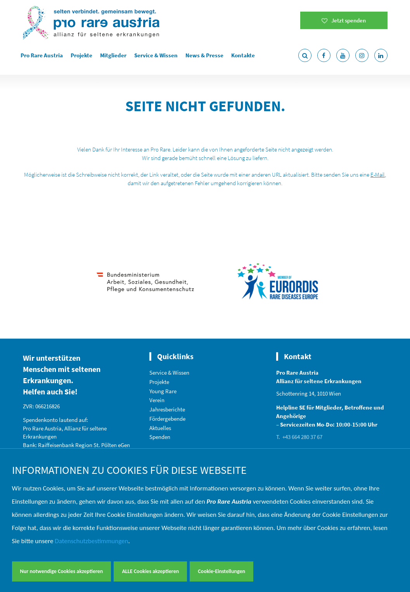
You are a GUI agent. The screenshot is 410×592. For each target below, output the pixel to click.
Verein (156, 400)
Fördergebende (167, 418)
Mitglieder (113, 55)
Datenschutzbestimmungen (91, 541)
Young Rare (162, 391)
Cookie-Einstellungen (221, 571)
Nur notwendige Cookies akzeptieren (61, 571)
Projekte (81, 55)
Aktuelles (160, 428)
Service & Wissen (156, 55)
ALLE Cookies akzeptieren (150, 571)
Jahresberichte (167, 409)
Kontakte (243, 55)
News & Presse (204, 55)
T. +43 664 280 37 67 (299, 437)
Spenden (159, 437)
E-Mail (377, 174)
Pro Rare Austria (42, 55)
